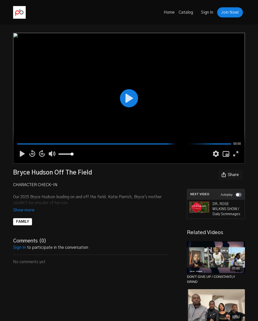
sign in (19, 240)
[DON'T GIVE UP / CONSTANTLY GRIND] (216, 279)
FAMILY (22, 214)
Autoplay (231, 195)
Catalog (186, 12)
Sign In (207, 12)
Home (169, 12)
